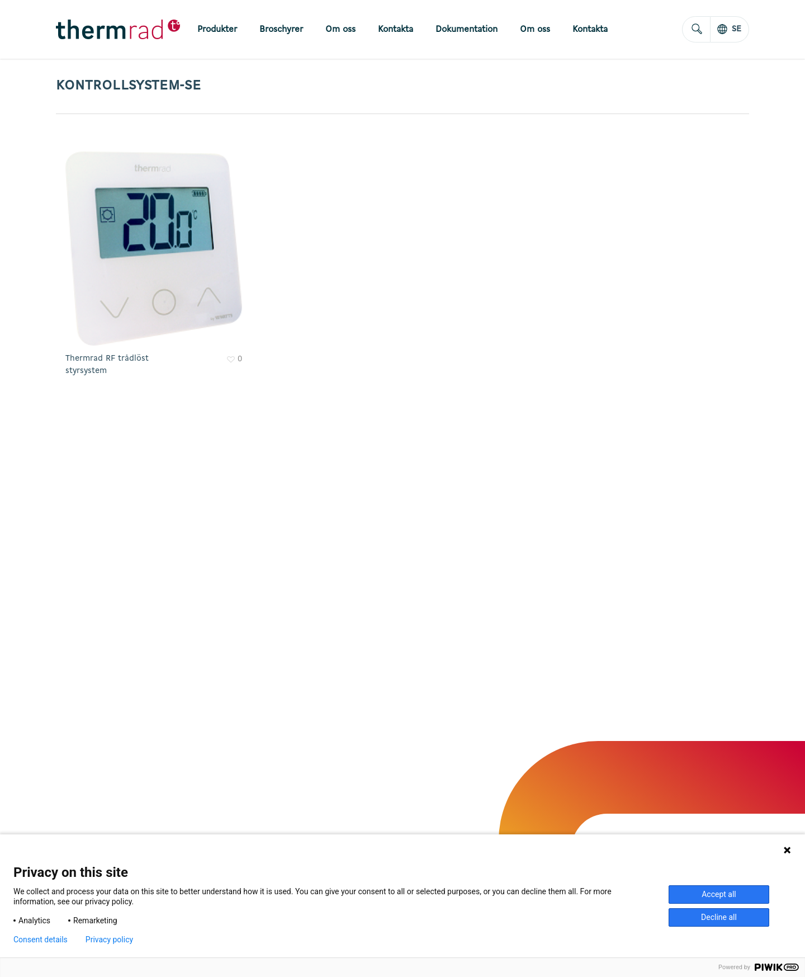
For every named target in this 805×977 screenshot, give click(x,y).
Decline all (719, 917)
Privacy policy (109, 939)
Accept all (719, 894)
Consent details (40, 939)
